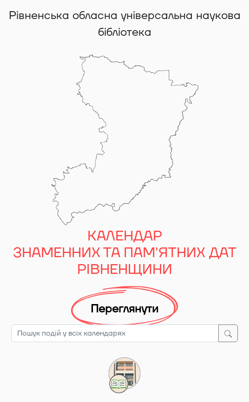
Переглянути (124, 308)
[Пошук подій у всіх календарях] (115, 333)
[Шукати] (228, 333)
